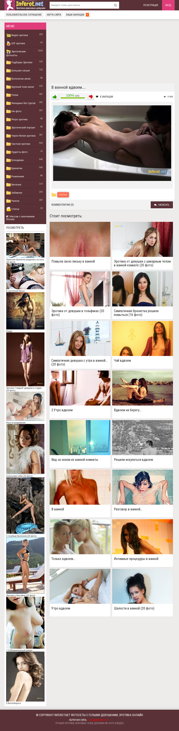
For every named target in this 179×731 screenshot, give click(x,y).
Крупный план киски (20, 87)
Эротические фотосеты (16, 53)
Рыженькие (15, 176)
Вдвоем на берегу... (127, 410)
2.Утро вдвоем (62, 410)
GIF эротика (15, 43)
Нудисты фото (17, 152)
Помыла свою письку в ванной (73, 261)
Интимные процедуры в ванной (136, 559)
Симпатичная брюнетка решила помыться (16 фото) (136, 313)
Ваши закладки (77, 14)
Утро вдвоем (60, 608)
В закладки (104, 96)
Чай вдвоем (122, 361)
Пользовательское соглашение (24, 14)
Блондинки (15, 160)
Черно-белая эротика (20, 136)
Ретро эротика (17, 119)
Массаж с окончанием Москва (20, 218)
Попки (12, 95)
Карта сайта (54, 14)
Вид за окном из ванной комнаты (74, 460)
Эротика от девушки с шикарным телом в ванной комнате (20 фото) (142, 263)
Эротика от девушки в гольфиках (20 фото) (77, 313)
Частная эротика (18, 144)
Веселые (13, 184)
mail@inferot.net (98, 720)
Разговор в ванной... (128, 509)
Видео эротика (17, 35)
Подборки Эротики (19, 62)
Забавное (14, 193)
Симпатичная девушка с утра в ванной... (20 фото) (79, 362)
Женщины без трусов (20, 103)
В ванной (57, 509)
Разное (12, 201)
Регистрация (150, 5)
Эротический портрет (20, 127)
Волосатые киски (18, 79)
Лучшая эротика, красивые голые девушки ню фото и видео (89, 723)
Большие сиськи (18, 70)
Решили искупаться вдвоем (133, 460)
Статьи (12, 209)
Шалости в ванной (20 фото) (134, 608)
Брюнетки (14, 168)
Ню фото (13, 111)
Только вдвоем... (63, 559)
